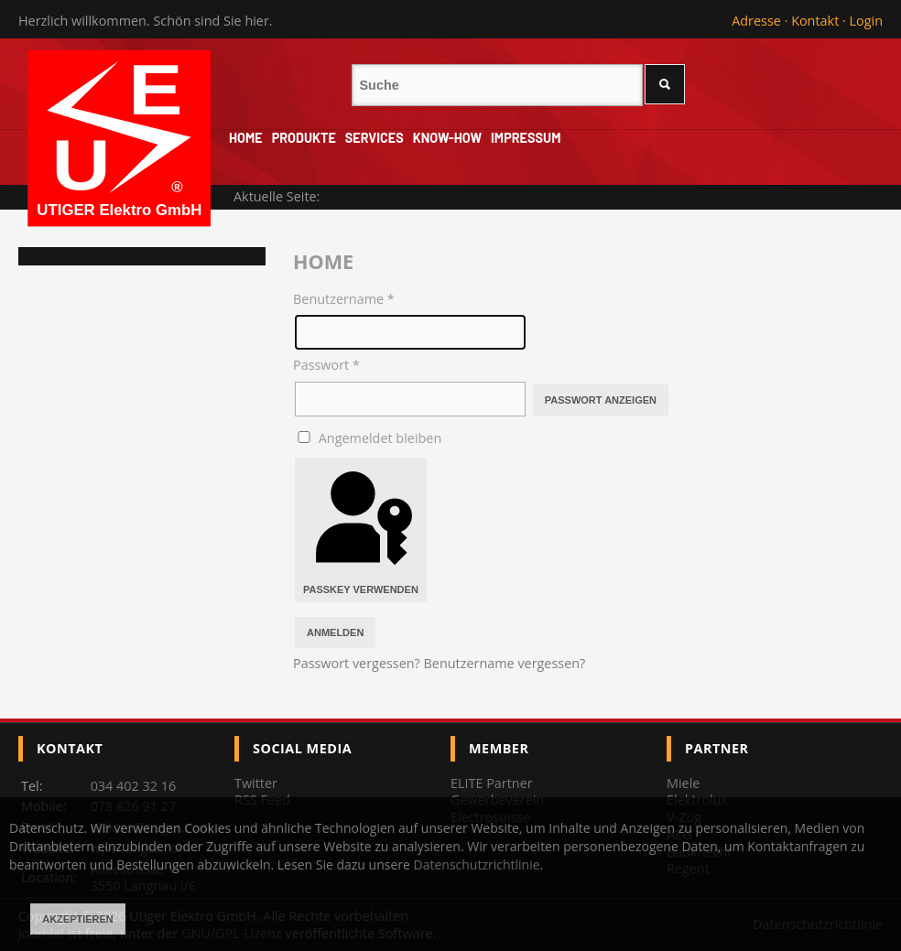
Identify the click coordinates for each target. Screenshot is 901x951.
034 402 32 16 (134, 785)
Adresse (756, 20)
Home (246, 138)
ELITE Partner (491, 783)
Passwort (326, 364)
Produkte (304, 138)
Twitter (255, 783)
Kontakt (815, 20)
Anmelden (335, 632)
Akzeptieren (78, 918)
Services (374, 138)
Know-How (447, 138)
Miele (683, 783)
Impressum (525, 138)
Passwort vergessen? (358, 663)
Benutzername (344, 299)
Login (866, 20)
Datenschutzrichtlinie (477, 864)
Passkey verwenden (360, 529)
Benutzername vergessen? (505, 663)
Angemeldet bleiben (380, 438)
